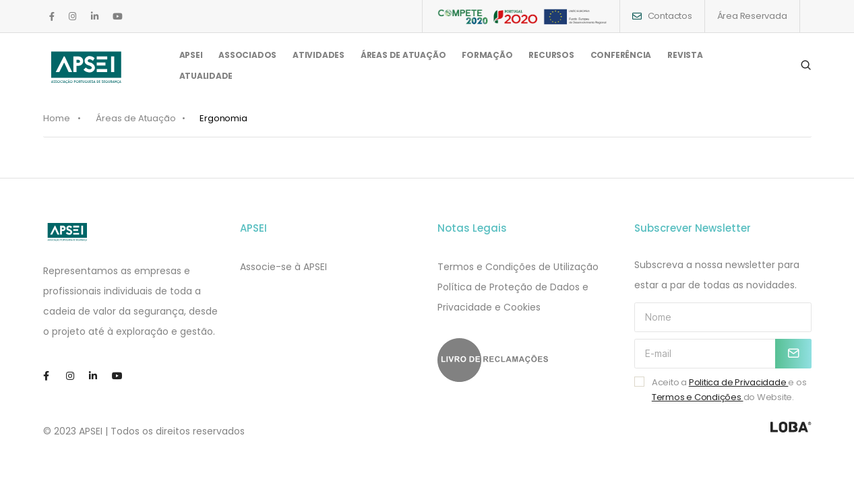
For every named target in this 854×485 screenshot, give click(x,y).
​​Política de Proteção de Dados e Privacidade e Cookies (512, 297)
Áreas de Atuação (136, 118)
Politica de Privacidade (739, 382)
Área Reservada (752, 15)
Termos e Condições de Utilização (518, 266)
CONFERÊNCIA (621, 59)
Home (56, 118)
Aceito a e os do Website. (729, 389)
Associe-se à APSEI (283, 266)
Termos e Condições (697, 397)
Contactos (670, 15)
